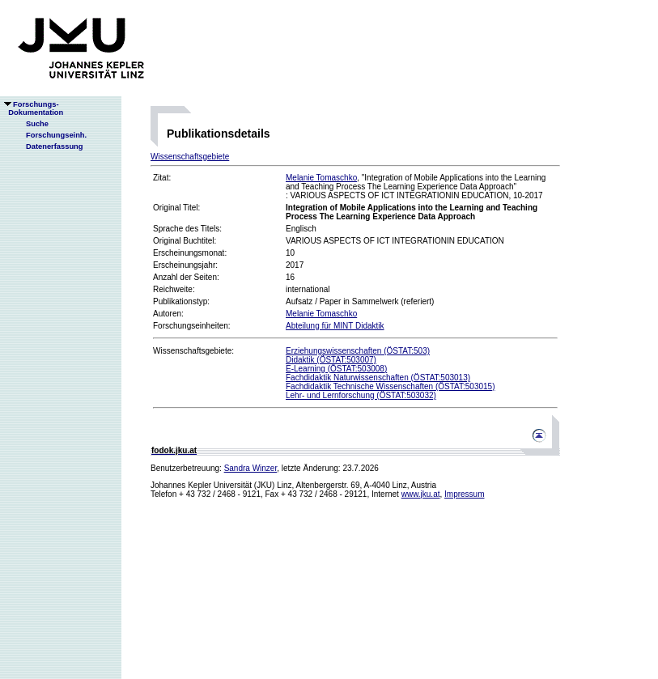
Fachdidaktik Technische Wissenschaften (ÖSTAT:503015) (390, 386)
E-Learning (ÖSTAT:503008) (336, 368)
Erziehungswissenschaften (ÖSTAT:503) (358, 350)
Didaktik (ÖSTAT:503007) (331, 359)
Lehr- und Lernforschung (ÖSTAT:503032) (361, 395)
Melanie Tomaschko (321, 177)
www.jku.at (420, 494)
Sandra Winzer (251, 468)
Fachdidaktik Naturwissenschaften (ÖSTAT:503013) (378, 377)
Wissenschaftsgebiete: (193, 350)
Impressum (464, 494)
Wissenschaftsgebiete (190, 156)
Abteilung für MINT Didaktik (335, 325)
